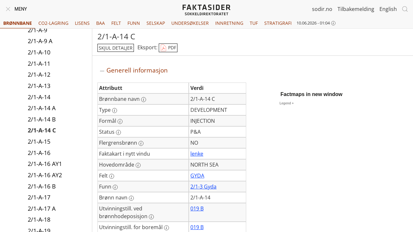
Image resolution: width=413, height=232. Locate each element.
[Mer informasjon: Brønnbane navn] (143, 99)
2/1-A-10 (39, 53)
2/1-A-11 (39, 64)
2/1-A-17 (39, 198)
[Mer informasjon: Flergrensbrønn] (141, 143)
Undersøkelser (190, 23)
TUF (254, 23)
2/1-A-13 (39, 86)
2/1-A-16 (39, 153)
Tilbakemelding (355, 9)
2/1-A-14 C (42, 131)
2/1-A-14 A (41, 108)
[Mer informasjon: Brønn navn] (131, 198)
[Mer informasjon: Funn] (115, 187)
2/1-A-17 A (41, 209)
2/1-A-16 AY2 (45, 175)
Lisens (82, 23)
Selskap (155, 23)
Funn (133, 23)
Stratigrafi (278, 23)
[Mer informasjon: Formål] (120, 121)
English (388, 9)
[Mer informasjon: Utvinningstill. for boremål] (166, 227)
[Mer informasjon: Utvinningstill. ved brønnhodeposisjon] (151, 216)
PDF (168, 48)
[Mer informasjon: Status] (118, 132)
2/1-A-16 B (42, 187)
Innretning (229, 23)
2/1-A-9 (37, 30)
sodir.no (322, 9)
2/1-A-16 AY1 (45, 164)
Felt (116, 23)
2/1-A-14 (39, 98)
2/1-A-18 (39, 220)
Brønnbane (17, 23)
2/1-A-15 (39, 142)
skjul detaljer (116, 48)
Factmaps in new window (311, 94)
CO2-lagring (53, 23)
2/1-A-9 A (40, 41)
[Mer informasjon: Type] (114, 110)
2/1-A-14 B (42, 120)
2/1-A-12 (39, 75)
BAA (100, 23)
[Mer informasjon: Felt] (111, 176)
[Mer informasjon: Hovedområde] (138, 165)
